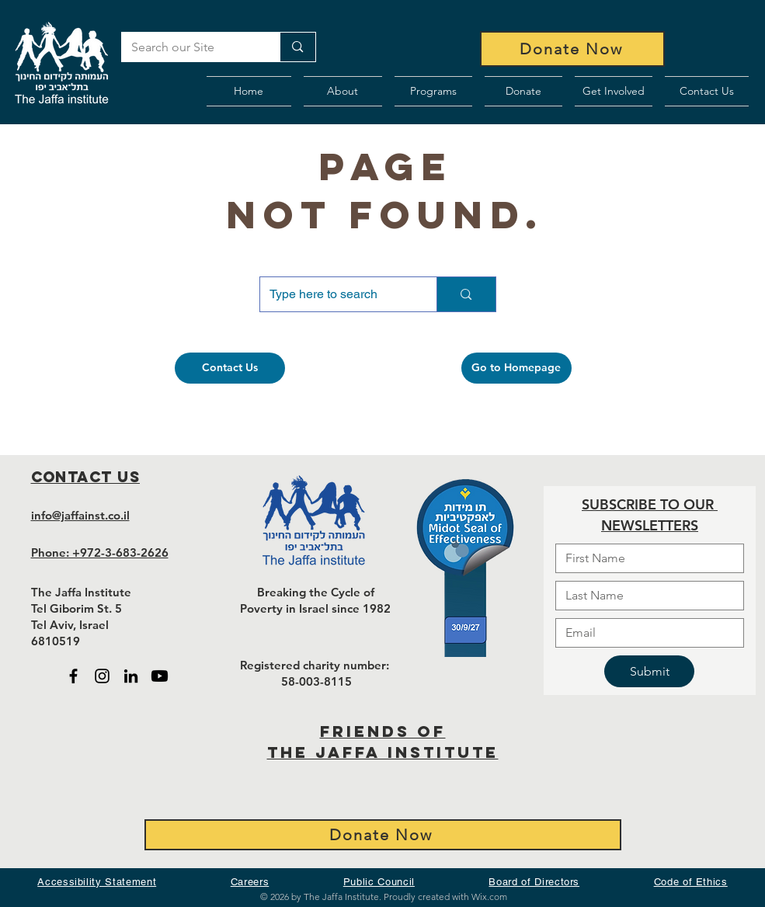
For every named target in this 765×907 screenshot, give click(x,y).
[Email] (645, 633)
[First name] (645, 558)
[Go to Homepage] (516, 368)
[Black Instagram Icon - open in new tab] (102, 676)
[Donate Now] (572, 49)
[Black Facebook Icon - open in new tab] (73, 676)
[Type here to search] (337, 294)
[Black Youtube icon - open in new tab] (159, 676)
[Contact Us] (230, 368)
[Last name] (645, 596)
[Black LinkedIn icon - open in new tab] (131, 676)
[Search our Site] (189, 47)
